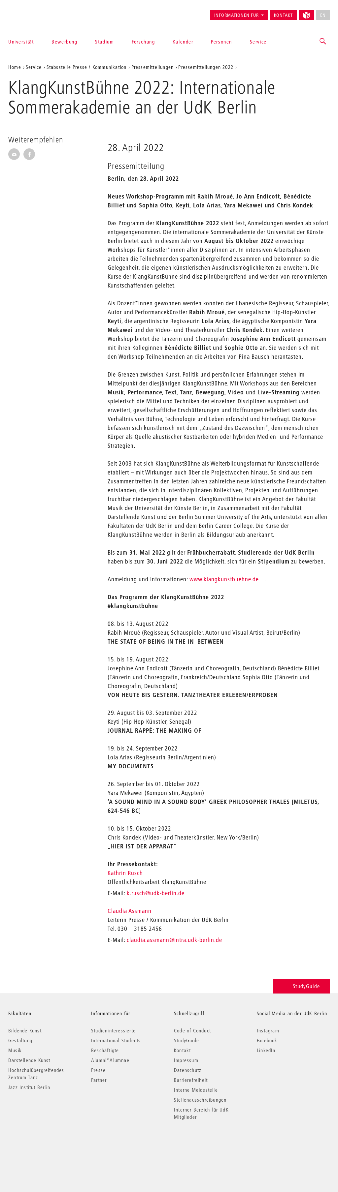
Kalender (183, 41)
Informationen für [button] (236, 15)
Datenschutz (187, 1070)
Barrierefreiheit (191, 1080)
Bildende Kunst (25, 1030)
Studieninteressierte (113, 1030)
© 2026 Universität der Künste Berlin (42, 1144)
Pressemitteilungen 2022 (205, 67)
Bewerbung (64, 41)
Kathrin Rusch (126, 873)
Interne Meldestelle (196, 1089)
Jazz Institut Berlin (29, 1087)
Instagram (268, 1030)
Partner (99, 1080)
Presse (98, 1070)
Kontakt (283, 15)
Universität (21, 41)
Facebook (267, 1040)
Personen (221, 41)
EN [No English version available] (323, 15)
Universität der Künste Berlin (34, 12)
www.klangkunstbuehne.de (224, 579)
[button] (323, 41)
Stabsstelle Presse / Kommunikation (87, 67)
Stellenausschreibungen (200, 1099)
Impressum (186, 1060)
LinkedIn (266, 1050)
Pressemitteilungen (152, 67)
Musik (15, 1050)
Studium (104, 41)
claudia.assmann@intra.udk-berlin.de (174, 940)
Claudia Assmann (130, 911)
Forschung (143, 41)
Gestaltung (20, 1040)
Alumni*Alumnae (110, 1060)
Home (14, 67)
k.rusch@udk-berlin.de (156, 893)
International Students (116, 1040)
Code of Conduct (192, 1030)
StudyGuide (301, 986)
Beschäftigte (105, 1050)
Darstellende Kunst (29, 1060)
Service (258, 41)
